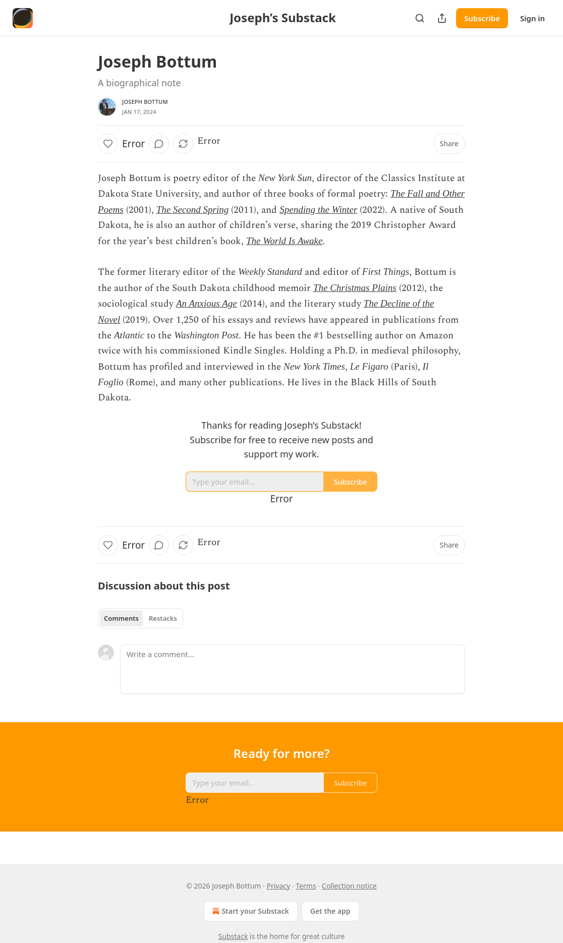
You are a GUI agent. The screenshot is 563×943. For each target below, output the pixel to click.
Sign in (532, 18)
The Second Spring (192, 209)
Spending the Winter (318, 209)
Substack (233, 936)
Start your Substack (249, 911)
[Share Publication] (442, 18)
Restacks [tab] (163, 618)
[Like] (108, 144)
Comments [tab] (121, 618)
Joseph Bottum (145, 101)
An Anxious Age (206, 303)
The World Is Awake (284, 240)
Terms (306, 886)
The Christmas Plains (355, 287)
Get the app (330, 911)
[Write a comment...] (292, 669)
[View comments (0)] (159, 144)
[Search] (420, 18)
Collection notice (349, 886)
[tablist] (140, 618)
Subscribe (482, 18)
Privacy (278, 886)
